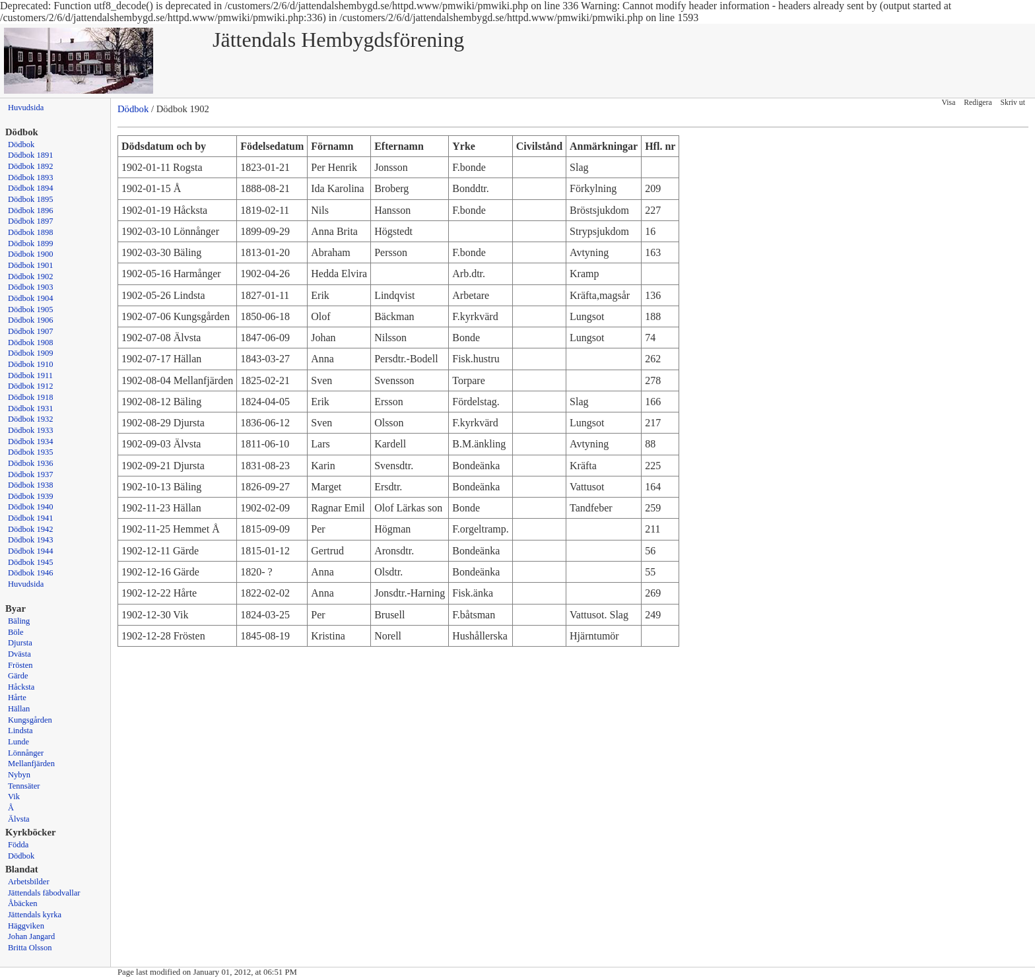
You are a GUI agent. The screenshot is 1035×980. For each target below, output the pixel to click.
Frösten (20, 665)
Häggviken (26, 926)
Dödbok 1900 (30, 254)
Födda (18, 844)
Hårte (17, 697)
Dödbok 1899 (30, 243)
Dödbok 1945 (30, 562)
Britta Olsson (29, 947)
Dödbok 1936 (30, 463)
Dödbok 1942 (30, 529)
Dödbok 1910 (30, 364)
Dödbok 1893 (30, 177)
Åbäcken (22, 903)
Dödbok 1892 (30, 166)
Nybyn (19, 774)
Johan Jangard (31, 936)
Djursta (20, 642)
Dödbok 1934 (30, 441)
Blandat (21, 869)
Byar (15, 608)
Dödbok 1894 (30, 188)
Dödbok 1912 (30, 386)
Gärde (18, 675)
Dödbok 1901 (30, 265)
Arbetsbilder (29, 881)
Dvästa (19, 654)
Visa (949, 102)
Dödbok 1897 (30, 221)
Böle (16, 632)
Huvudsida (26, 107)
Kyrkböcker (30, 832)
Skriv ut (1013, 102)
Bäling (19, 621)
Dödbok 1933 (30, 430)
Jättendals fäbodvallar (44, 893)
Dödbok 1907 (30, 331)
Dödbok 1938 (30, 485)
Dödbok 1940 (30, 506)
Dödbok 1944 (30, 551)
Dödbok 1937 (30, 474)
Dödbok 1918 (30, 397)
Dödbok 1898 (30, 232)
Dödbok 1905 (30, 309)
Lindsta (20, 730)
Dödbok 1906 (30, 320)
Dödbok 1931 (30, 408)
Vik (14, 796)
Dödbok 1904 (30, 298)
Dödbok (21, 144)
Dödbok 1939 (30, 496)
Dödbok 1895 (30, 199)
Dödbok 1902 (30, 276)
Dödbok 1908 (30, 342)
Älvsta (19, 819)
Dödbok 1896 (30, 210)
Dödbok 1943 (30, 539)
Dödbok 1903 (30, 287)
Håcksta (21, 687)
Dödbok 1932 (30, 419)
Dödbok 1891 (30, 155)
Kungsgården (30, 720)
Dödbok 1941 (30, 518)
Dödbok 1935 (30, 452)
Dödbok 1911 (30, 375)
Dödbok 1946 (30, 572)
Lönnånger (26, 753)
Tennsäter (24, 786)
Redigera (977, 102)
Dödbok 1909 (30, 353)
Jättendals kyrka (34, 914)
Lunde (18, 741)
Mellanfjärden (31, 763)
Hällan (19, 708)
